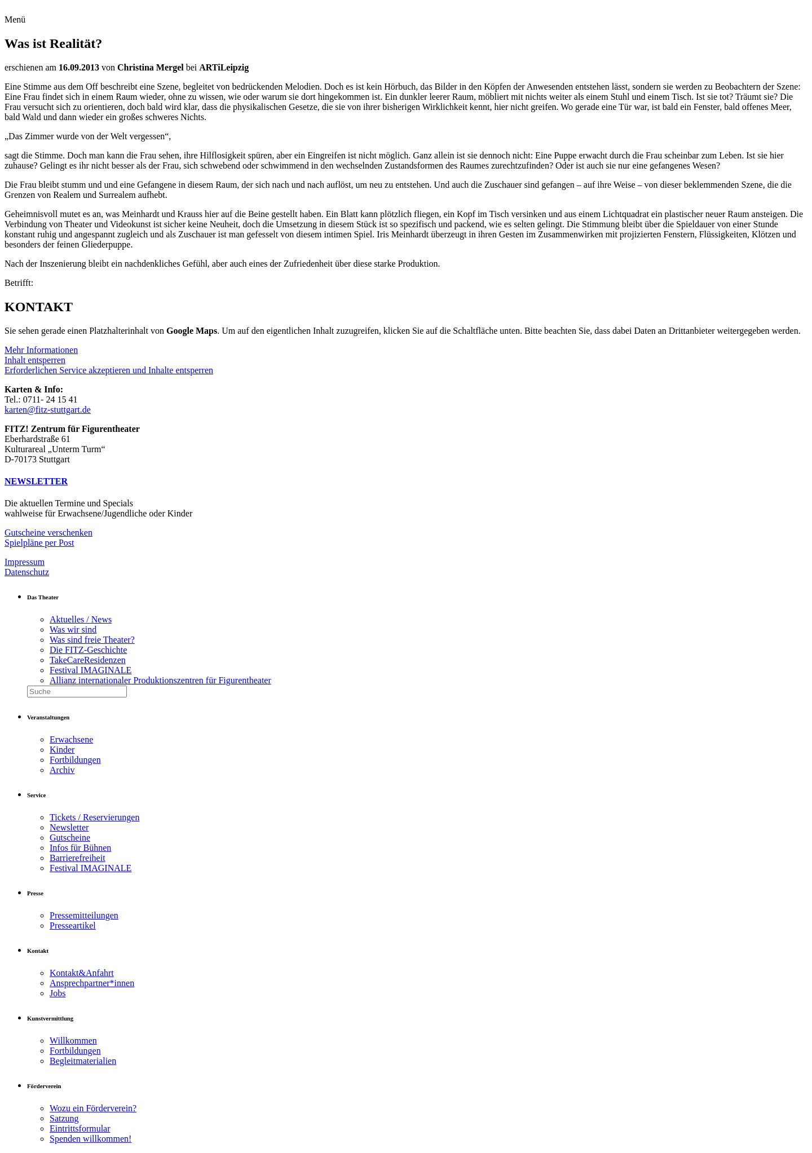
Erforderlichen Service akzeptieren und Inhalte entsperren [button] (109, 370)
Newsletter (69, 827)
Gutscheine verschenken (48, 532)
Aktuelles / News (81, 619)
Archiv (62, 770)
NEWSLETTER (36, 481)
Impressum (25, 562)
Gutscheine (70, 837)
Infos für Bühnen (80, 847)
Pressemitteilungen (84, 915)
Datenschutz (27, 572)
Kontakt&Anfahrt (82, 973)
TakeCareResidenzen (88, 660)
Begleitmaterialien (83, 1061)
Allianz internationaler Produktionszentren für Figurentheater (160, 680)
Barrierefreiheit (77, 858)
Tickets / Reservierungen (94, 817)
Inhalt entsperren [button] (35, 360)
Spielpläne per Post (39, 542)
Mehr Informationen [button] (41, 350)
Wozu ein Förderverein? (93, 1108)
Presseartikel (73, 925)
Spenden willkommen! (90, 1138)
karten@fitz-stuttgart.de (48, 409)
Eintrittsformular (80, 1128)
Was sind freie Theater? (92, 639)
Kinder (62, 749)
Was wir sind (73, 629)
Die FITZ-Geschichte (88, 650)
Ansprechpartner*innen (92, 983)
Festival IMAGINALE (90, 670)
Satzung (64, 1118)
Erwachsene (71, 739)
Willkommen (73, 1040)
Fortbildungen (75, 760)
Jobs (57, 993)
